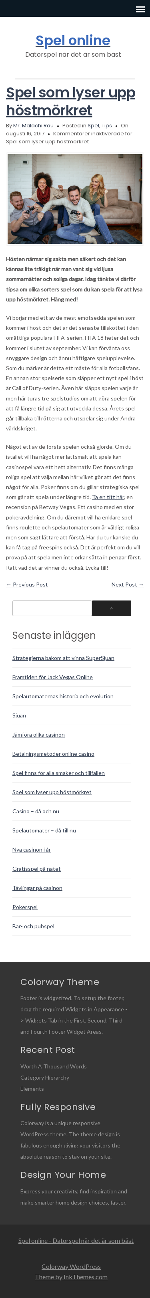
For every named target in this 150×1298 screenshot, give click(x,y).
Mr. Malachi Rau (33, 125)
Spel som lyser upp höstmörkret (70, 101)
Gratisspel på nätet (36, 868)
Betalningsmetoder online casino (53, 753)
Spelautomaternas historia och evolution (63, 696)
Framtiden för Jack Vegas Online (52, 677)
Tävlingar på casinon (37, 887)
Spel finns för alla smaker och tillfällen (58, 772)
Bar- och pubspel (33, 926)
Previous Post (27, 584)
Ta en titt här (108, 496)
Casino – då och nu (35, 811)
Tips (107, 125)
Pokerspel (25, 907)
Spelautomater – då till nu (44, 830)
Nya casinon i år (31, 849)
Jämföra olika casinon (38, 734)
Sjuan (19, 715)
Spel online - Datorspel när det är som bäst (76, 1240)
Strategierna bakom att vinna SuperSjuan (63, 657)
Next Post (128, 584)
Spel (93, 125)
